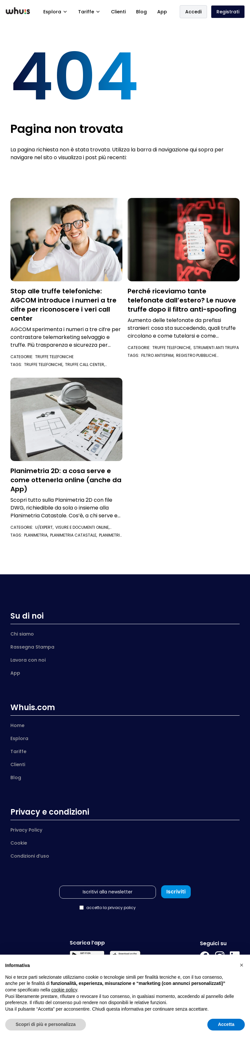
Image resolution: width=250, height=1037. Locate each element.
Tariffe (89, 11)
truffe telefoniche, (44, 364)
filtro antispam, (158, 355)
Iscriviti (176, 891)
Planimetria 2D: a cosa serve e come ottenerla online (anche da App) (65, 480)
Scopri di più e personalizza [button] (46, 1024)
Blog (141, 11)
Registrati (227, 11)
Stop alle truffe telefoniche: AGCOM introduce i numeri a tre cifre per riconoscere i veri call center (63, 305)
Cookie (18, 843)
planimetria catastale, (74, 535)
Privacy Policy (26, 830)
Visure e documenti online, (59, 530)
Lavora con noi (28, 660)
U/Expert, (45, 527)
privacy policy (122, 907)
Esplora (55, 11)
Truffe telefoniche (54, 356)
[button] (241, 965)
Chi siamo (22, 634)
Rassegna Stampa (32, 647)
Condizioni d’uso (29, 856)
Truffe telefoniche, (172, 347)
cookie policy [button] (64, 989)
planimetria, (37, 535)
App (162, 11)
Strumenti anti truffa (216, 347)
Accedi (193, 11)
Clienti (118, 11)
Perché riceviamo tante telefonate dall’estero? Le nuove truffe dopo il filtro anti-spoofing (182, 300)
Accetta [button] (226, 1024)
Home (17, 725)
